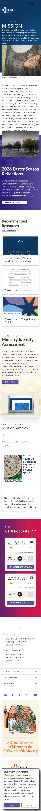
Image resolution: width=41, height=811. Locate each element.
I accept (12, 805)
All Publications (7, 442)
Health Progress (7, 446)
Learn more (10, 382)
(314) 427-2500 (13, 660)
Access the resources (14, 202)
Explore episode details (19, 567)
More (33, 530)
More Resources (9, 230)
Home (4, 77)
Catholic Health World (21, 442)
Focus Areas (13, 77)
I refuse (29, 805)
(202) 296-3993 (13, 644)
